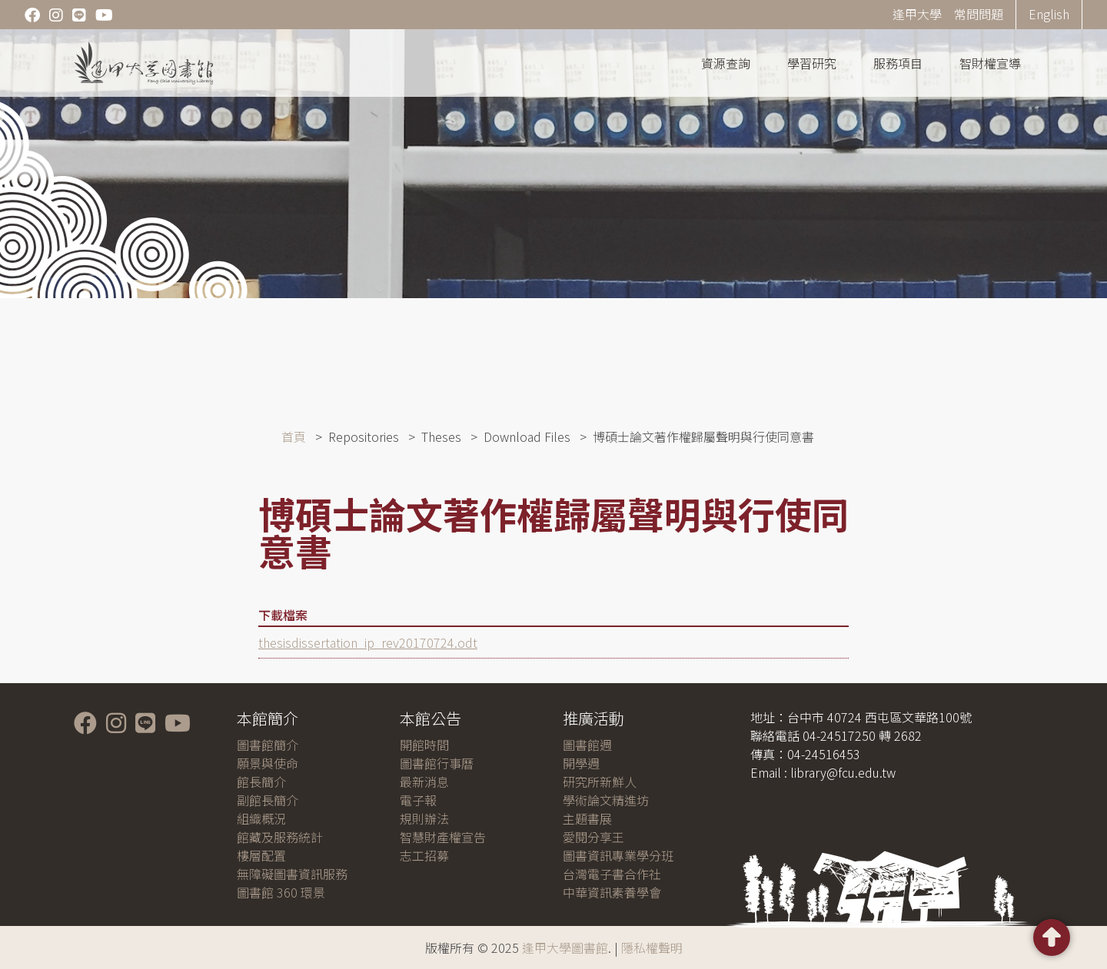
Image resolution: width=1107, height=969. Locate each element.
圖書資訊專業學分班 (618, 855)
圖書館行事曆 (437, 763)
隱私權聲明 (652, 947)
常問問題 (978, 14)
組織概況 (261, 818)
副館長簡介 (267, 800)
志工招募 (424, 855)
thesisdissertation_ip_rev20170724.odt (367, 642)
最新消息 (424, 781)
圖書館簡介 (267, 744)
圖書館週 (587, 744)
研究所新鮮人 (600, 781)
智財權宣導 (990, 63)
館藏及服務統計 (280, 837)
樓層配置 (261, 855)
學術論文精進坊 (606, 800)
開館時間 (424, 744)
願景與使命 (267, 763)
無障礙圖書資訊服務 (292, 873)
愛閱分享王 (593, 837)
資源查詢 (725, 63)
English (1049, 14)
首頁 (293, 436)
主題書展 (587, 818)
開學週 (581, 763)
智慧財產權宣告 (443, 837)
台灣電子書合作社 (612, 873)
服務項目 (897, 63)
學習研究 (811, 63)
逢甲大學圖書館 (565, 947)
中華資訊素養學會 (612, 892)
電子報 (418, 800)
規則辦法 (424, 818)
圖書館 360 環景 (281, 892)
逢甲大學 (917, 14)
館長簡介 (261, 781)
